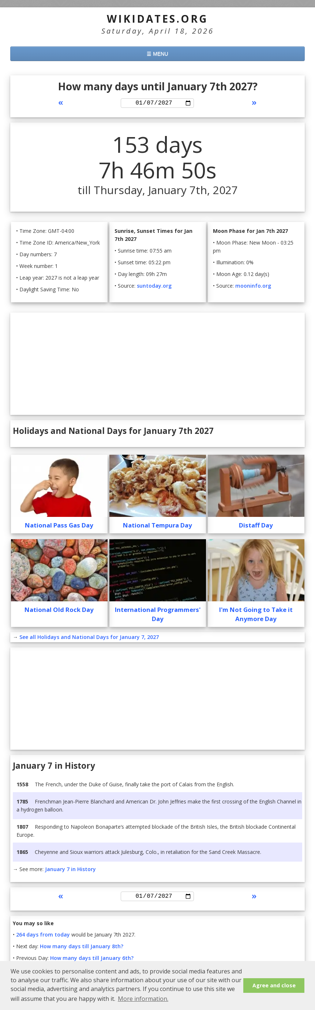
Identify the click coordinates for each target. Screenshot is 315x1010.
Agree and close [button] (274, 985)
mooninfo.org (253, 286)
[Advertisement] (157, 365)
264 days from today (43, 937)
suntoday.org (154, 286)
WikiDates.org (157, 19)
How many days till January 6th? (92, 960)
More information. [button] (143, 999)
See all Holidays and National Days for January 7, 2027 (89, 638)
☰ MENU (157, 54)
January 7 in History (70, 870)
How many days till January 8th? (81, 948)
